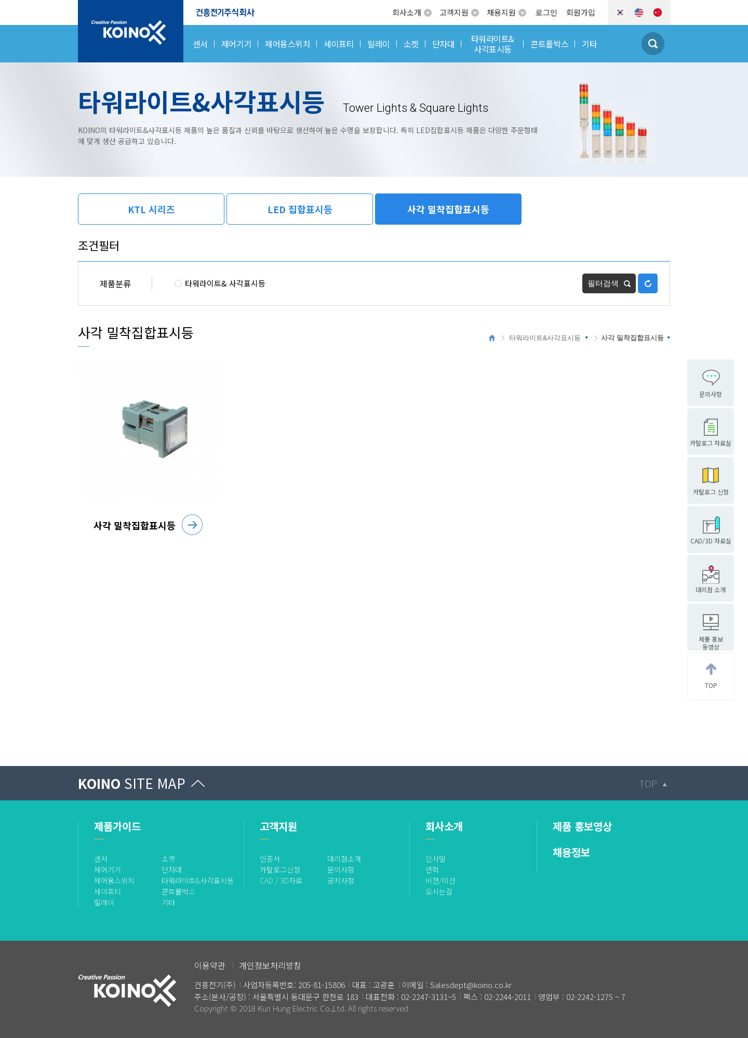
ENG (639, 12)
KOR (620, 12)
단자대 (172, 869)
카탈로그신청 (280, 869)
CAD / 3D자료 (281, 880)
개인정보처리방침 (270, 965)
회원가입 (580, 12)
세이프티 (107, 891)
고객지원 (454, 12)
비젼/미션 (440, 880)
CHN (657, 12)
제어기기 (107, 869)
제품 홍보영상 (582, 826)
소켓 (168, 858)
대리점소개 (344, 858)
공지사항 (340, 880)
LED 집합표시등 (300, 209)
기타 (168, 902)
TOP (648, 783)
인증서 (270, 858)
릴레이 (104, 902)
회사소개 (406, 12)
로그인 (546, 12)
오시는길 (438, 891)
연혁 (432, 869)
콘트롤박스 (178, 891)
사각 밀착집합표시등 (448, 209)
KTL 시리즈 (151, 209)
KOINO (131, 783)
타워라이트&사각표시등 (545, 337)
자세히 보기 (192, 524)
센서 (101, 858)
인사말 (435, 858)
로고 (86, 6)
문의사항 (340, 869)
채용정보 (571, 852)
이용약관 (209, 965)
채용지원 (501, 12)
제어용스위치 (114, 880)
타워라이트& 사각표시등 (220, 283)
